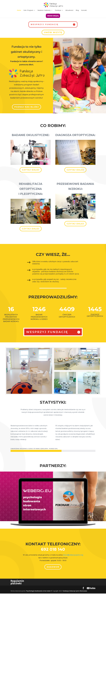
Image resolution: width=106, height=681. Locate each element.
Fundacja (58, 10)
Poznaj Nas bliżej (26, 107)
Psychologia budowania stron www (38, 591)
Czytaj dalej (30, 170)
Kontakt (84, 10)
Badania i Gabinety (44, 10)
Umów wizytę (53, 16)
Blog (77, 10)
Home (19, 10)
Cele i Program (28, 10)
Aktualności (69, 10)
